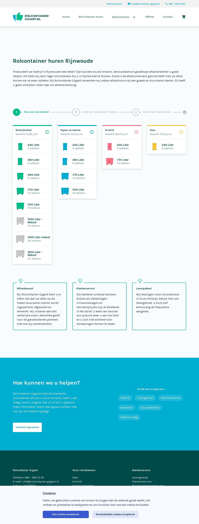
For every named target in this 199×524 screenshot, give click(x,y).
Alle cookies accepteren (65, 514)
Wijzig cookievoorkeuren (148, 485)
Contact (168, 16)
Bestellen (127, 407)
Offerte (149, 16)
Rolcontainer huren (90, 16)
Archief (77, 481)
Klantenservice (114, 4)
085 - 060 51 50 (175, 4)
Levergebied (145, 397)
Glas (75, 477)
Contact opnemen (27, 427)
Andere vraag (129, 417)
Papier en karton (83, 485)
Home (66, 16)
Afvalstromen (124, 17)
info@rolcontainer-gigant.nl (144, 4)
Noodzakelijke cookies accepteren (115, 514)
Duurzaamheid (150, 407)
